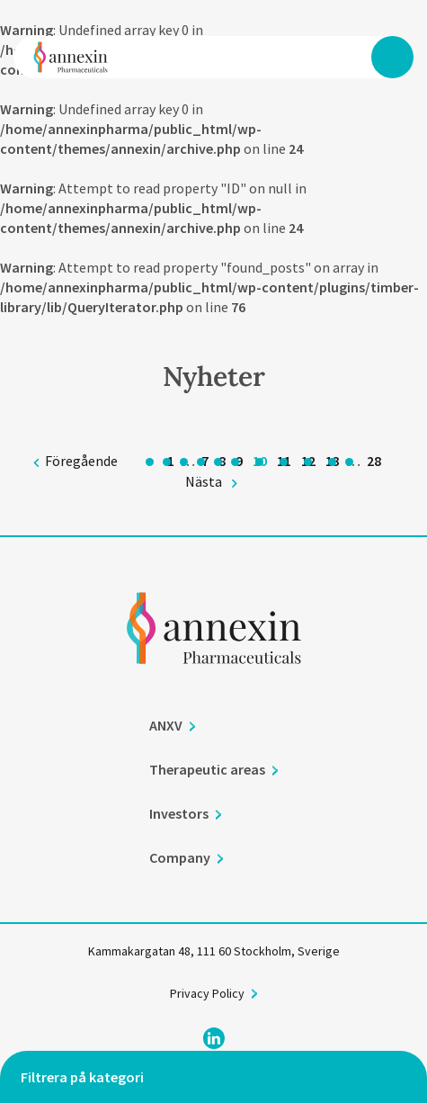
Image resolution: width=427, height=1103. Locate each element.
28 (374, 461)
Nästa (203, 481)
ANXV (165, 726)
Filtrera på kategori (82, 1077)
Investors (179, 814)
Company (179, 858)
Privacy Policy (207, 994)
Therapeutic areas (207, 770)
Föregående (81, 461)
